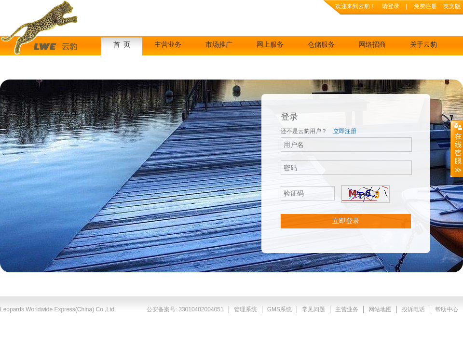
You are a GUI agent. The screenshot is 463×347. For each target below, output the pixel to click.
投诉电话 (413, 309)
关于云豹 (423, 44)
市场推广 (218, 44)
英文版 (452, 6)
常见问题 (313, 309)
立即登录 (345, 221)
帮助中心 (446, 309)
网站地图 (380, 309)
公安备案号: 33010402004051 (185, 309)
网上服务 (270, 44)
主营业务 (167, 44)
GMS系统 (279, 309)
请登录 (390, 6)
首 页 (121, 44)
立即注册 (344, 131)
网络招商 (372, 44)
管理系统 (245, 309)
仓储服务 (321, 44)
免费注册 (426, 6)
